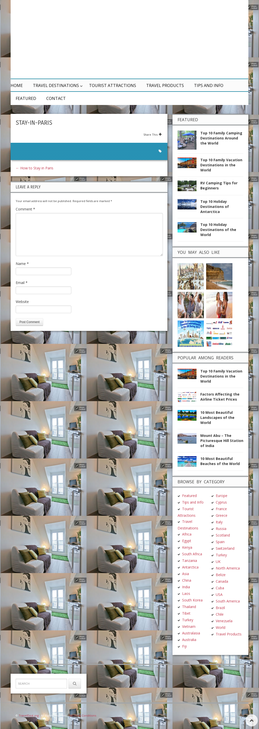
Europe (221, 495)
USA (219, 594)
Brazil (220, 607)
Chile (220, 614)
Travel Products (165, 85)
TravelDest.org (29, 715)
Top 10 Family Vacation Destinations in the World (221, 164)
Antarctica (190, 567)
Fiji (184, 646)
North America (228, 568)
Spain (220, 541)
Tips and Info (208, 85)
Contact (56, 98)
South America (228, 601)
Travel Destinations (56, 85)
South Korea (192, 600)
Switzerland (225, 548)
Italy (219, 522)
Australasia (191, 633)
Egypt (186, 540)
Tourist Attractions (112, 85)
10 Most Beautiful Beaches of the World (220, 461)
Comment (25, 209)
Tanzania (189, 560)
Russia (221, 528)
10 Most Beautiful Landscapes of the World (217, 417)
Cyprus (221, 502)
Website (22, 301)
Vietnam (189, 626)
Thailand (189, 606)
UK (218, 561)
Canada (222, 581)
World (220, 627)
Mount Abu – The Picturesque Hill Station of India (221, 440)
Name (22, 263)
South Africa (192, 554)
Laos (186, 593)
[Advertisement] (177, 39)
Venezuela (224, 620)
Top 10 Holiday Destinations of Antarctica (214, 206)
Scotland (223, 535)
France (221, 508)
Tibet (186, 613)
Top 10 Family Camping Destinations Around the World (221, 138)
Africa (186, 534)
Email (22, 282)
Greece (221, 515)
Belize (221, 574)
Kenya (187, 547)
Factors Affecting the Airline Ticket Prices (220, 397)
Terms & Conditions (82, 715)
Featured (26, 98)
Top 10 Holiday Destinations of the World (218, 229)
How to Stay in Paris (34, 168)
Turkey (187, 619)
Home (17, 85)
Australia (189, 639)
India (186, 586)
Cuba (220, 587)
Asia (185, 573)
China (186, 580)
